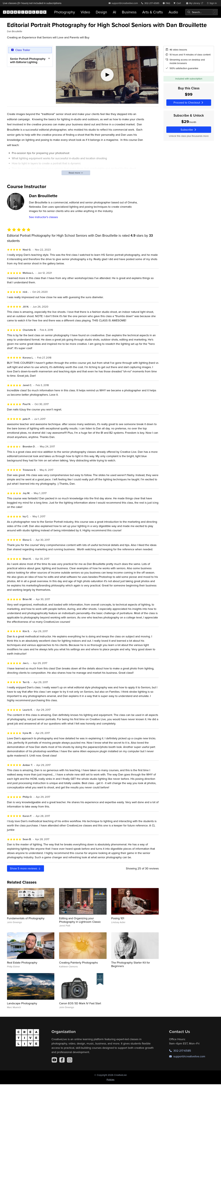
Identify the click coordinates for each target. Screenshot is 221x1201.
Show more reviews (25, 868)
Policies (110, 1079)
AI (114, 12)
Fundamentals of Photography (25, 918)
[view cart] (178, 3)
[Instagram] (69, 1060)
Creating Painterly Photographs (78, 962)
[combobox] (201, 12)
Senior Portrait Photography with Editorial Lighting (27, 60)
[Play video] (107, 75)
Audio (173, 12)
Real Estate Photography (22, 962)
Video (85, 12)
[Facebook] (62, 1060)
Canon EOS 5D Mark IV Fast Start (80, 1003)
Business (129, 12)
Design (101, 12)
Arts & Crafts (152, 12)
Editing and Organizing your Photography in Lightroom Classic (80, 920)
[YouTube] (54, 1060)
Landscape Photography (22, 1003)
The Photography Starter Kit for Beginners (130, 964)
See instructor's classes (43, 217)
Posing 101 (117, 918)
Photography (64, 12)
